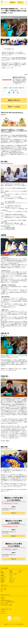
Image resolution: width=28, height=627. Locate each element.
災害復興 (2, 572)
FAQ (1, 591)
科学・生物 (11, 581)
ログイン (20, 2)
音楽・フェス (20, 570)
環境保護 (2, 575)
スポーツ (11, 577)
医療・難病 (2, 580)
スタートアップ (12, 578)
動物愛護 (2, 581)
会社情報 (2, 611)
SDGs (2, 570)
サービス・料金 (3, 589)
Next (27, 26)
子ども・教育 (3, 577)
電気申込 (12, 2)
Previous (1, 26)
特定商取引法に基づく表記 (6, 609)
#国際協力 (3, 67)
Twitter (17, 87)
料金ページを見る (14, 107)
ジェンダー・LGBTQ (13, 574)
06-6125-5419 (5, 603)
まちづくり (2, 574)
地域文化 (11, 572)
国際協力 (11, 570)
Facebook (22, 87)
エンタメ (11, 575)
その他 (19, 572)
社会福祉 (2, 578)
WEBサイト (6, 87)
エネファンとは (3, 587)
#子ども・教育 (10, 67)
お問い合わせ (3, 613)
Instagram (12, 87)
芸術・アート (12, 580)
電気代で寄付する (14, 100)
